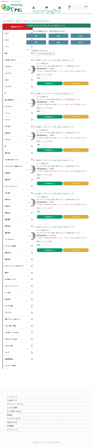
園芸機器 (7, 219)
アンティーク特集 (10, 366)
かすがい (7, 140)
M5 (80, 35)
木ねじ (7, 80)
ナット (7, 46)
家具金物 (7, 299)
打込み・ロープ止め (11, 339)
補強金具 (7, 179)
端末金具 (7, 153)
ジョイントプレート (11, 186)
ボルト (7, 40)
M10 (81, 42)
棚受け (7, 272)
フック (7, 352)
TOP (3, 21)
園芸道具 (7, 233)
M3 (36, 35)
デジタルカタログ (14, 418)
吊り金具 (7, 126)
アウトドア (8, 312)
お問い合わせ (12, 422)
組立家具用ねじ (9, 100)
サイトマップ (12, 429)
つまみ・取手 (9, 346)
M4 (58, 35)
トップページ (12, 397)
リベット (7, 113)
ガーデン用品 (9, 306)
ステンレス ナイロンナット (41, 21)
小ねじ (7, 33)
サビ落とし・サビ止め (12, 332)
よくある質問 (12, 407)
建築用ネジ (8, 253)
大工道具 (7, 193)
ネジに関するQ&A (14, 411)
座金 (6, 53)
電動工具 (7, 213)
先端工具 (7, 206)
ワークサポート (9, 239)
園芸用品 (7, 226)
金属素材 (7, 173)
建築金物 (7, 259)
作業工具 (7, 199)
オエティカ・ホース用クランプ (14, 266)
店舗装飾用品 (9, 359)
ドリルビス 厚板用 (10, 246)
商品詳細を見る (49, 83)
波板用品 (7, 133)
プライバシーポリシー (15, 404)
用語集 (9, 415)
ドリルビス (8, 106)
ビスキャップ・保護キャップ (14, 166)
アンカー (7, 120)
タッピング (8, 86)
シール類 (7, 292)
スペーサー (8, 73)
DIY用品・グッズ (10, 279)
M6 (36, 42)
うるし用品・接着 (10, 326)
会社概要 (10, 426)
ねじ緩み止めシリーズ (11, 159)
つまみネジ (8, 66)
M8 (58, 42)
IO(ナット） (27, 21)
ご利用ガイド (12, 400)
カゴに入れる (76, 83)
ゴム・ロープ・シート (11, 286)
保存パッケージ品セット (14, 21)
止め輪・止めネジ (10, 60)
